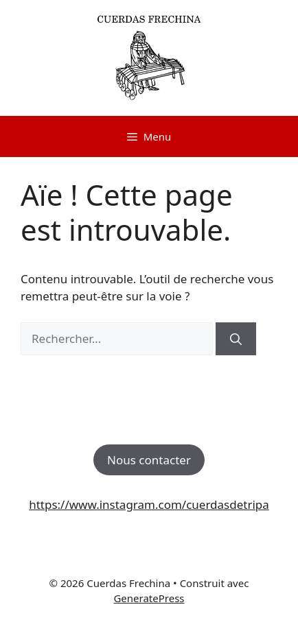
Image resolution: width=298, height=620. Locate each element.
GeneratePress (148, 598)
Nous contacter (149, 460)
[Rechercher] (236, 338)
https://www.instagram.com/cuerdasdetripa (149, 504)
